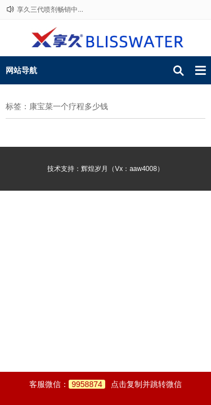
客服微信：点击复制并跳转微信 (105, 384)
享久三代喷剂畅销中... (50, 10)
